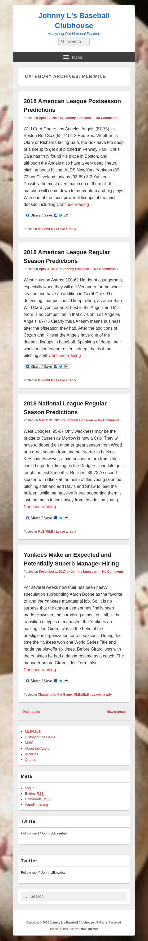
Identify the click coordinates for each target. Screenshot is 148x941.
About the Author (38, 748)
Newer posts (118, 712)
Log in (29, 788)
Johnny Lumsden (77, 118)
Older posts (29, 712)
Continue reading (75, 204)
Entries (34, 794)
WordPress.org (36, 805)
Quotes (30, 760)
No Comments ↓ (108, 118)
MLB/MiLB (45, 229)
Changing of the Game (55, 694)
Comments (37, 799)
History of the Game (40, 737)
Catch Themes (88, 928)
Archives (31, 754)
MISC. (29, 743)
